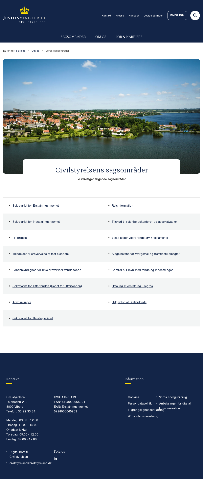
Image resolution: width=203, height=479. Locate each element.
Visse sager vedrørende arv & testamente (140, 238)
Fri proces (19, 238)
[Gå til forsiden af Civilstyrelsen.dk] (23, 15)
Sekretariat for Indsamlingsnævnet (36, 222)
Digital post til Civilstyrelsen (19, 454)
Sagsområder (73, 36)
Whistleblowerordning (139, 416)
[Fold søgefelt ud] (195, 15)
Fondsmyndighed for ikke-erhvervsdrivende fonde (46, 270)
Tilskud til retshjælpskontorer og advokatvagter (144, 222)
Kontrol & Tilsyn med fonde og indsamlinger (142, 270)
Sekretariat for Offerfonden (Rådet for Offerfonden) (47, 286)
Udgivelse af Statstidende (129, 302)
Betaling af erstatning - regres (132, 286)
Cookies (133, 397)
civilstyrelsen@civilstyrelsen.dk (29, 463)
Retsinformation (122, 206)
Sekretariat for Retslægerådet (32, 318)
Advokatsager (21, 302)
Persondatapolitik (139, 403)
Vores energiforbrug (173, 397)
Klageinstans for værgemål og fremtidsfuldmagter (146, 254)
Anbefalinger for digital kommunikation (175, 406)
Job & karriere (129, 36)
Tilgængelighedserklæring (139, 410)
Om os (100, 36)
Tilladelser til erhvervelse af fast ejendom (40, 254)
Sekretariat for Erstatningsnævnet (35, 206)
